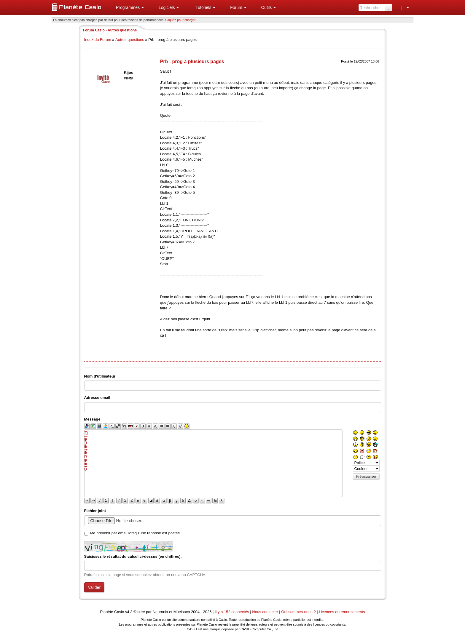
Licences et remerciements (342, 612)
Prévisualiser (366, 476)
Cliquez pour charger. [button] (180, 20)
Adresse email (97, 397)
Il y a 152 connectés (232, 612)
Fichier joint (95, 511)
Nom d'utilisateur (100, 376)
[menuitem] (127, 7)
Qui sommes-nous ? (298, 612)
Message (92, 419)
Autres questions (129, 39)
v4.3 (129, 612)
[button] (127, 7)
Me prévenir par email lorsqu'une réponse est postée (135, 533)
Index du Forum (97, 39)
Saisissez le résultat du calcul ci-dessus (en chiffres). (133, 556)
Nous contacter (265, 612)
